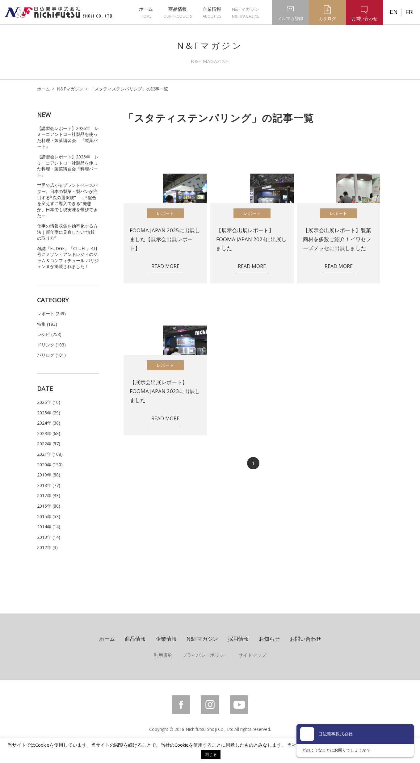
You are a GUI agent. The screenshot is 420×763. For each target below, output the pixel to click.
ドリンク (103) (51, 345)
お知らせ (269, 638)
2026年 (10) (48, 402)
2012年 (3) (47, 547)
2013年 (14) (48, 537)
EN (393, 12)
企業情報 (212, 12)
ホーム (146, 12)
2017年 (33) (48, 495)
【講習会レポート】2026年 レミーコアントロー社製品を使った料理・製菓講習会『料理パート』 (68, 166)
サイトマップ (252, 655)
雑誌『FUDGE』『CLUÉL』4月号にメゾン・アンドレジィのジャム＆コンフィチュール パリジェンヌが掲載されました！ (68, 257)
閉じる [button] (211, 754)
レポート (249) (51, 314)
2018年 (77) (48, 485)
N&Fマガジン (245, 12)
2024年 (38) (48, 423)
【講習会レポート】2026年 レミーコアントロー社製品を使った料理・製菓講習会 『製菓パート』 (68, 137)
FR (409, 12)
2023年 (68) (48, 433)
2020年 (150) (50, 464)
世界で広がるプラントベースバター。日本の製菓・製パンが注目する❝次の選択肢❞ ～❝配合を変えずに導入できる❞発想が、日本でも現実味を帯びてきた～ (67, 200)
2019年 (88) (48, 475)
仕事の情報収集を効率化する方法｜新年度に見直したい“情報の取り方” (67, 232)
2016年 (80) (48, 506)
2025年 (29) (48, 413)
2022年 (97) (48, 443)
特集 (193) (47, 324)
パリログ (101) (51, 355)
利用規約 (163, 655)
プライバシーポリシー (205, 655)
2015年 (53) (48, 516)
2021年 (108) (50, 454)
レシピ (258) (49, 334)
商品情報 (177, 12)
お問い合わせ (305, 638)
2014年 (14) (48, 527)
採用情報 (238, 638)
